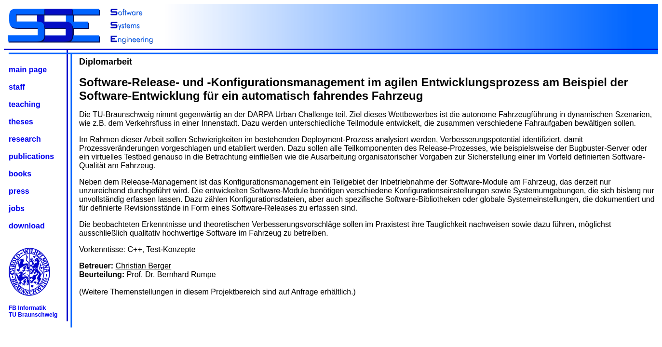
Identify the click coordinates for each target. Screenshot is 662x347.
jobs (17, 208)
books (20, 174)
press (19, 191)
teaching (25, 104)
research (25, 139)
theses (21, 122)
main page (28, 70)
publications (31, 156)
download (27, 226)
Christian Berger (144, 266)
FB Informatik (27, 308)
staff (17, 87)
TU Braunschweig (33, 314)
